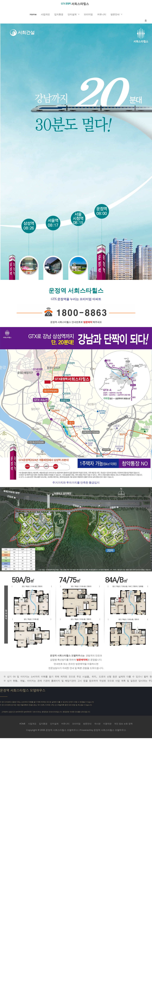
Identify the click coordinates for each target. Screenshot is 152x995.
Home (33, 15)
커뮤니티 (101, 15)
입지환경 (58, 15)
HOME (19, 725)
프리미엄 (88, 15)
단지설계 (72, 15)
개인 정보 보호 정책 (126, 725)
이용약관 (109, 725)
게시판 (98, 725)
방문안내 (115, 15)
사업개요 (45, 15)
